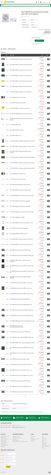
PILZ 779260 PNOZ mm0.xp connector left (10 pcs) (21, 239)
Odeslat (8, 466)
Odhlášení (3, 446)
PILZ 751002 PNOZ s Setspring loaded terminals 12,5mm (22, 141)
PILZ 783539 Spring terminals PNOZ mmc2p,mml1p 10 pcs (22, 272)
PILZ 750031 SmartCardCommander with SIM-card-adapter (21, 119)
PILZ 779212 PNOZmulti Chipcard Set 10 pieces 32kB (21, 212)
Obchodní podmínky (16, 436)
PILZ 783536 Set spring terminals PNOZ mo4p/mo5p (22, 255)
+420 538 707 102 (7, 427)
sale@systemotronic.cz (20, 427)
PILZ (32, 19)
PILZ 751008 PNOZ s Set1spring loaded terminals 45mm (22, 157)
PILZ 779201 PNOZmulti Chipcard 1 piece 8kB (20, 201)
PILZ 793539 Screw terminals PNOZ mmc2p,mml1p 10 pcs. (22, 353)
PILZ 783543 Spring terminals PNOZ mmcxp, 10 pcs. (21, 293)
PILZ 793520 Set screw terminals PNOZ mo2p (20, 331)
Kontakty (32, 436)
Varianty (4, 49)
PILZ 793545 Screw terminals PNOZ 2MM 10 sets (21, 386)
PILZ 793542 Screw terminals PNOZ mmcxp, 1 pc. (21, 370)
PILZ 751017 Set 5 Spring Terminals (17, 179)
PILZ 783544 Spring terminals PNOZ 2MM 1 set (20, 299)
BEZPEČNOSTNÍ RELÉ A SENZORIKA (10, 7)
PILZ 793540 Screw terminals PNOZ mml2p (19, 359)
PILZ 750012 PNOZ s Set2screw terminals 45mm (21, 86)
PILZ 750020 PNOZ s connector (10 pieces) (19, 108)
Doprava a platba (16, 440)
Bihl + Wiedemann (45, 446)
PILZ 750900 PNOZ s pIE (15, 124)
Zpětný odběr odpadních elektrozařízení (20, 441)
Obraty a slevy (3, 443)
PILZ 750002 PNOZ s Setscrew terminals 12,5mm (21, 59)
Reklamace (15, 438)
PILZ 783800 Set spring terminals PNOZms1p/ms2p (21, 315)
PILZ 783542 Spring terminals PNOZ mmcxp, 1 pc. (21, 288)
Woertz (43, 440)
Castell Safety (44, 442)
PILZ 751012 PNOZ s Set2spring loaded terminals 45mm (22, 162)
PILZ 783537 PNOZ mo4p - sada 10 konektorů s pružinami (20, 261)
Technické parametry (11, 49)
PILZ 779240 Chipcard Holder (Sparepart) (19, 228)
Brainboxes (44, 443)
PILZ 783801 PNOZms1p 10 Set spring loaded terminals (22, 321)
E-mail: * (2, 458)
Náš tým (32, 437)
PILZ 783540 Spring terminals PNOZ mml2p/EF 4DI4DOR (20, 277)
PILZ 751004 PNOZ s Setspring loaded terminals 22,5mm (20, 152)
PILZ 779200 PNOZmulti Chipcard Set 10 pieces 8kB (21, 195)
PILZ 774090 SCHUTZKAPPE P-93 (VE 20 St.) (20, 184)
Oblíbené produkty (4, 445)
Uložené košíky (3, 441)
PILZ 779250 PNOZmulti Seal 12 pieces (18, 233)
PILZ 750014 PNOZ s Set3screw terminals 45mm (21, 92)
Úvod (2, 7)
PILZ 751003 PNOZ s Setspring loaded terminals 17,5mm (22, 146)
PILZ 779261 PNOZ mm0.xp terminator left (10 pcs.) (21, 244)
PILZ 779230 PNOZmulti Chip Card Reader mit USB (21, 222)
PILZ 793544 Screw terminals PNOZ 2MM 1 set (20, 381)
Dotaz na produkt (35, 44)
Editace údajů (3, 437)
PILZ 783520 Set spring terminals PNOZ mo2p (20, 250)
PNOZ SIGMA (30, 7)
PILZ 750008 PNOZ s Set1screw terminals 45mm (21, 75)
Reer (43, 437)
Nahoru (1, 49)
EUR (47, 2)
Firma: (2, 462)
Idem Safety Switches (46, 445)
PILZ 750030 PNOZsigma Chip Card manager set (21, 113)
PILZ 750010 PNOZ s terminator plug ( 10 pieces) (21, 81)
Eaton (43, 441)
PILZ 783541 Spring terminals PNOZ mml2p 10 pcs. (21, 282)
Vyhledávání (33, 440)
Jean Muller (44, 438)
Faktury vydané (3, 440)
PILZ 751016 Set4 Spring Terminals (17, 173)
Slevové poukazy (4, 442)
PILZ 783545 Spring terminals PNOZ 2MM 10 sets (21, 304)
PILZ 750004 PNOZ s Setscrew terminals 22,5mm (21, 70)
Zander (43, 447)
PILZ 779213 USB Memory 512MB (17, 217)
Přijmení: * (3, 455)
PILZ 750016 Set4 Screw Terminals (17, 97)
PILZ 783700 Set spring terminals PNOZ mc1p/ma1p (21, 310)
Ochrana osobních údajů (17, 437)
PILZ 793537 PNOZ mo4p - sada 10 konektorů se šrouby (22, 342)
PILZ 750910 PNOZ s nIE (15, 135)
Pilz (42, 436)
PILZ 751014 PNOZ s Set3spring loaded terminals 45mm (22, 168)
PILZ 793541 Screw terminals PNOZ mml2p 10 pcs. (21, 364)
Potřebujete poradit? (35, 438)
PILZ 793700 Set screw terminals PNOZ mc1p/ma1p (21, 391)
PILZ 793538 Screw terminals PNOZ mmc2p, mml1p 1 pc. (22, 348)
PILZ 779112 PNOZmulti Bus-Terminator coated (20, 190)
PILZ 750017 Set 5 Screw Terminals (18, 102)
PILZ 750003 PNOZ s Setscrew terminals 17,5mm (21, 64)
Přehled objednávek (4, 438)
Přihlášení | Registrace (5, 436)
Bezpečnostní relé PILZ (22, 7)
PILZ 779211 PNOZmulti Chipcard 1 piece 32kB (20, 206)
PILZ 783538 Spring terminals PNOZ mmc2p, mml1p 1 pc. (22, 266)
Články (32, 441)
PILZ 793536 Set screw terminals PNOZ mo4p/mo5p (21, 337)
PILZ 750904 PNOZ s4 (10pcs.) (17, 130)
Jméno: (2, 451)
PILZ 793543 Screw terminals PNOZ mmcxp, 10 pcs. (21, 375)
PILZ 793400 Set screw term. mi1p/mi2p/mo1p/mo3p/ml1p (16, 326)
